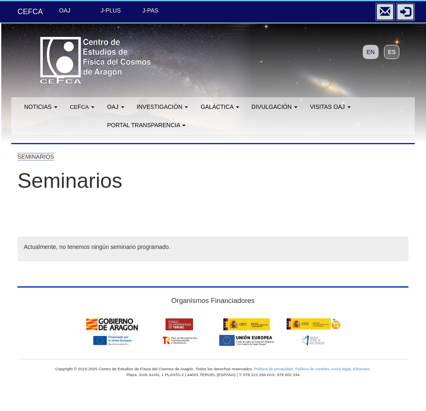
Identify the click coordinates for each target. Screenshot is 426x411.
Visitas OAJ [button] (330, 106)
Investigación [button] (162, 106)
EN (370, 52)
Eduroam (361, 369)
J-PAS (150, 10)
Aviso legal (341, 369)
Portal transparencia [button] (146, 125)
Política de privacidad (273, 369)
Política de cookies (312, 369)
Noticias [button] (40, 106)
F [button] (82, 106)
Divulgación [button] (274, 106)
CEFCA (30, 11)
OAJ (64, 10)
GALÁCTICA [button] (220, 106)
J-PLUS (111, 10)
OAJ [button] (115, 106)
